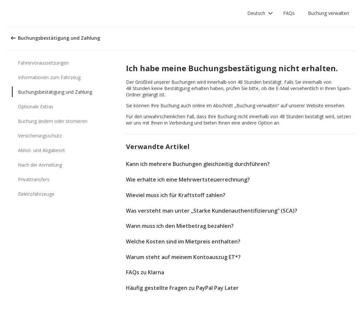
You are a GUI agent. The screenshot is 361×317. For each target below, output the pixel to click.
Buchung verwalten (328, 13)
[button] (260, 13)
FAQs (289, 13)
